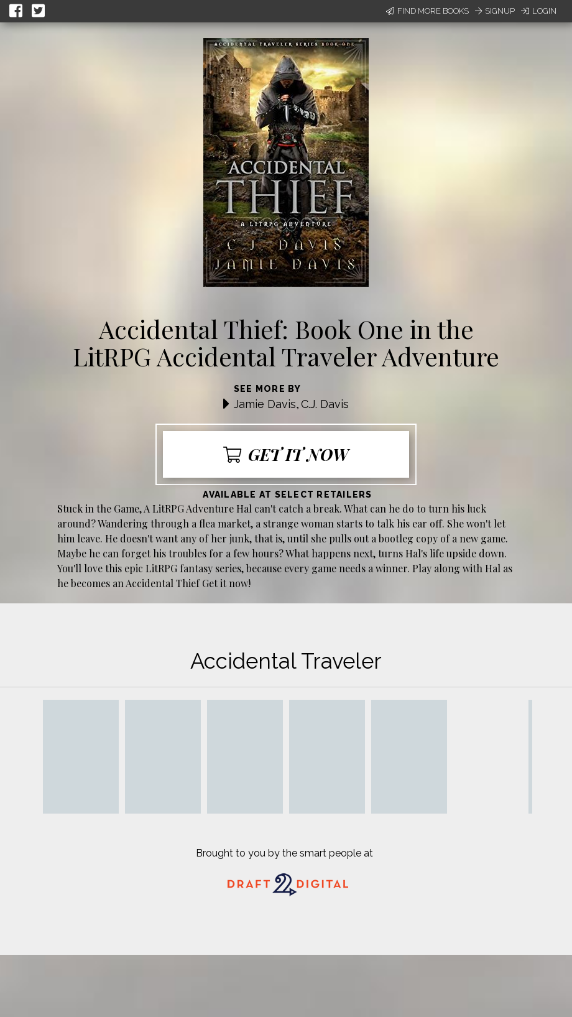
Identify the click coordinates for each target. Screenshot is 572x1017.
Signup (495, 11)
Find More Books (427, 11)
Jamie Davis (265, 404)
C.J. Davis (325, 404)
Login (538, 11)
